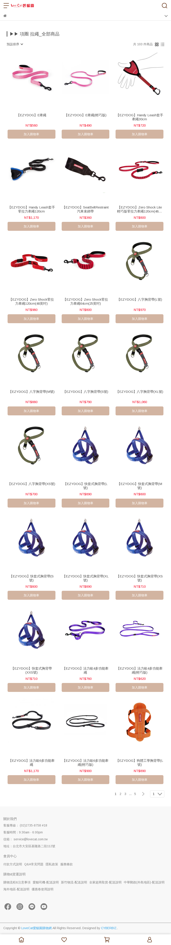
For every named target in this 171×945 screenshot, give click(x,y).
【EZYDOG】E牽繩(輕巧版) (85, 115)
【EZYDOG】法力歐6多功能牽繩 (31, 762)
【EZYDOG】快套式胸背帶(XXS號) (31, 670)
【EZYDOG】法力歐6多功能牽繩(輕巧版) (85, 762)
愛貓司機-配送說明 (46, 882)
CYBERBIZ (109, 928)
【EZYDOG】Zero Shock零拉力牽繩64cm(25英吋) (85, 301)
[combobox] (15, 44)
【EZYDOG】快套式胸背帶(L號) (85, 486)
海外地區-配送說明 (16, 889)
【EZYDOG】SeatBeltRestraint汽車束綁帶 (85, 209)
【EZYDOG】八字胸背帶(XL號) (139, 391)
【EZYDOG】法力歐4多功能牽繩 (85, 670)
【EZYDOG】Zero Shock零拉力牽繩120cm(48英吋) (31, 301)
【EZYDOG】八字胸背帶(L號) (139, 299)
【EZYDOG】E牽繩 (31, 115)
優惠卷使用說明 (42, 889)
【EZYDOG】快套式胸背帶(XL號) (85, 578)
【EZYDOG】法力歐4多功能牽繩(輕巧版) (139, 670)
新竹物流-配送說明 (74, 882)
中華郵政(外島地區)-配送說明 (144, 882)
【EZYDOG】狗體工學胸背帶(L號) (139, 762)
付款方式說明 (12, 864)
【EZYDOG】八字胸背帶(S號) (85, 391)
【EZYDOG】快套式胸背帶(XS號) (139, 578)
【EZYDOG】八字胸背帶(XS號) (31, 484)
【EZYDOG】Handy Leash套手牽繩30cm (139, 117)
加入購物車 (31, 134)
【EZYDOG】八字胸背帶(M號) (31, 391)
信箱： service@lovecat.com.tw (25, 839)
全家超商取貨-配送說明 (105, 882)
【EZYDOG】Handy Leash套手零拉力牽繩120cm (31, 209)
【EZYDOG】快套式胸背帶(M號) (139, 486)
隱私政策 (52, 864)
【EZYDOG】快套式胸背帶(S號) (31, 578)
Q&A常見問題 (33, 864)
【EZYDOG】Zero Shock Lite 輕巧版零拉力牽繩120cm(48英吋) (139, 209)
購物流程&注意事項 (17, 882)
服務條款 (66, 864)
